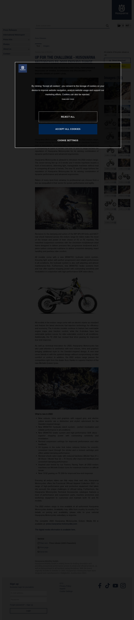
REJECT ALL (68, 117)
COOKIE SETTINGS (68, 140)
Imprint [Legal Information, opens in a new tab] (72, 99)
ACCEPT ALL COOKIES (67, 129)
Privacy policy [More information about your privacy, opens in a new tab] (66, 99)
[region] (68, 105)
